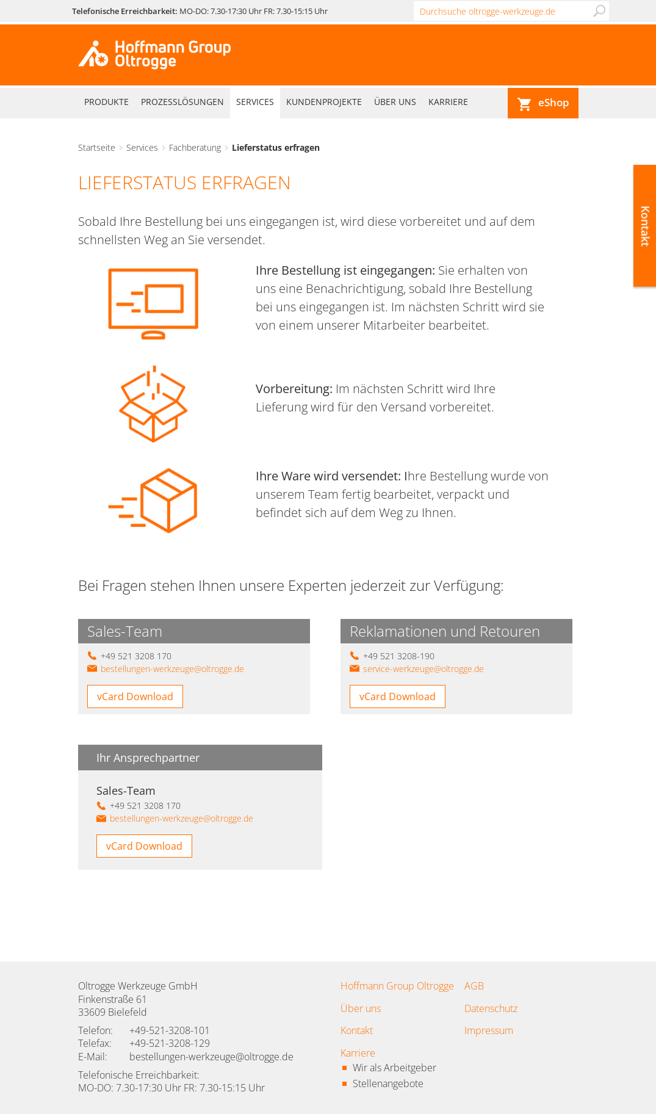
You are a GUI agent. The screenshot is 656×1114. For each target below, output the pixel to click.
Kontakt (357, 1030)
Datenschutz (490, 1008)
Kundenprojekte (324, 101)
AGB (474, 986)
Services (255, 101)
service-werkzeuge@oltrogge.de (423, 669)
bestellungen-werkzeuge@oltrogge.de (172, 669)
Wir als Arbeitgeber (394, 1067)
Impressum (488, 1030)
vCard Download (135, 696)
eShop (553, 102)
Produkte (106, 101)
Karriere (448, 101)
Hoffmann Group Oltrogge (397, 986)
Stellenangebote (388, 1083)
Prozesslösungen (182, 101)
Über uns (395, 101)
